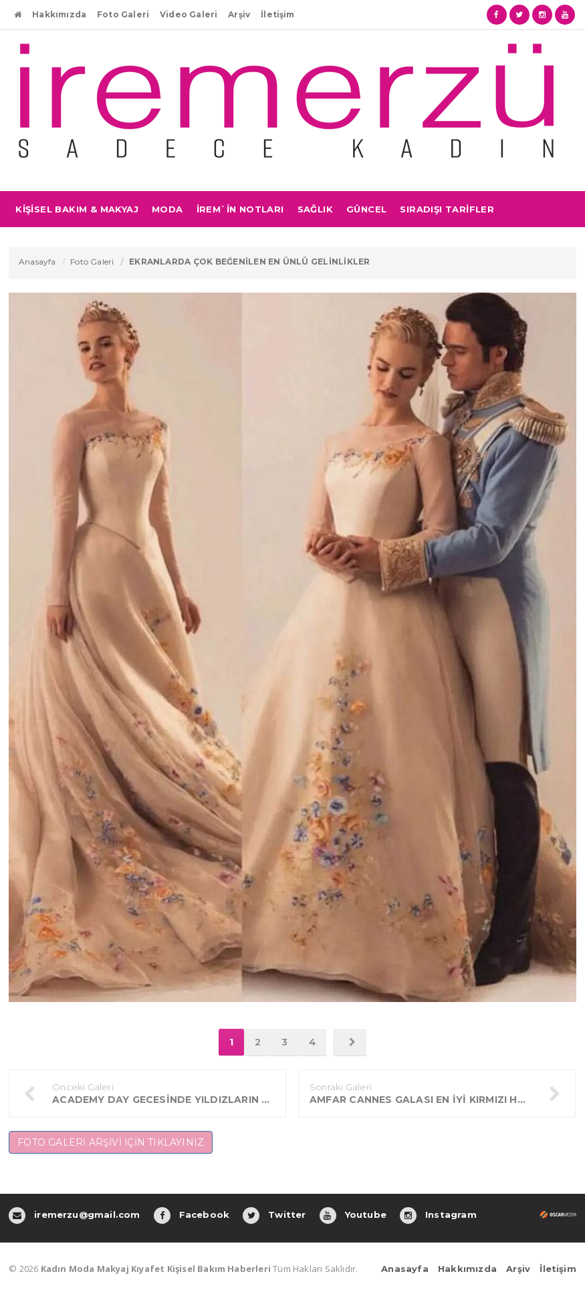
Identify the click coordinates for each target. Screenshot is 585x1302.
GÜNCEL (366, 209)
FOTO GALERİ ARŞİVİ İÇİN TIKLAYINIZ (110, 1142)
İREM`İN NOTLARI (240, 209)
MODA (167, 209)
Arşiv (239, 14)
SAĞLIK (315, 209)
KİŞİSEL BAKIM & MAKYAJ (76, 209)
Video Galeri (188, 14)
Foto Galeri (123, 14)
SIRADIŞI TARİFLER (447, 209)
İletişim (277, 14)
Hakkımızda (59, 14)
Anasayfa (37, 262)
